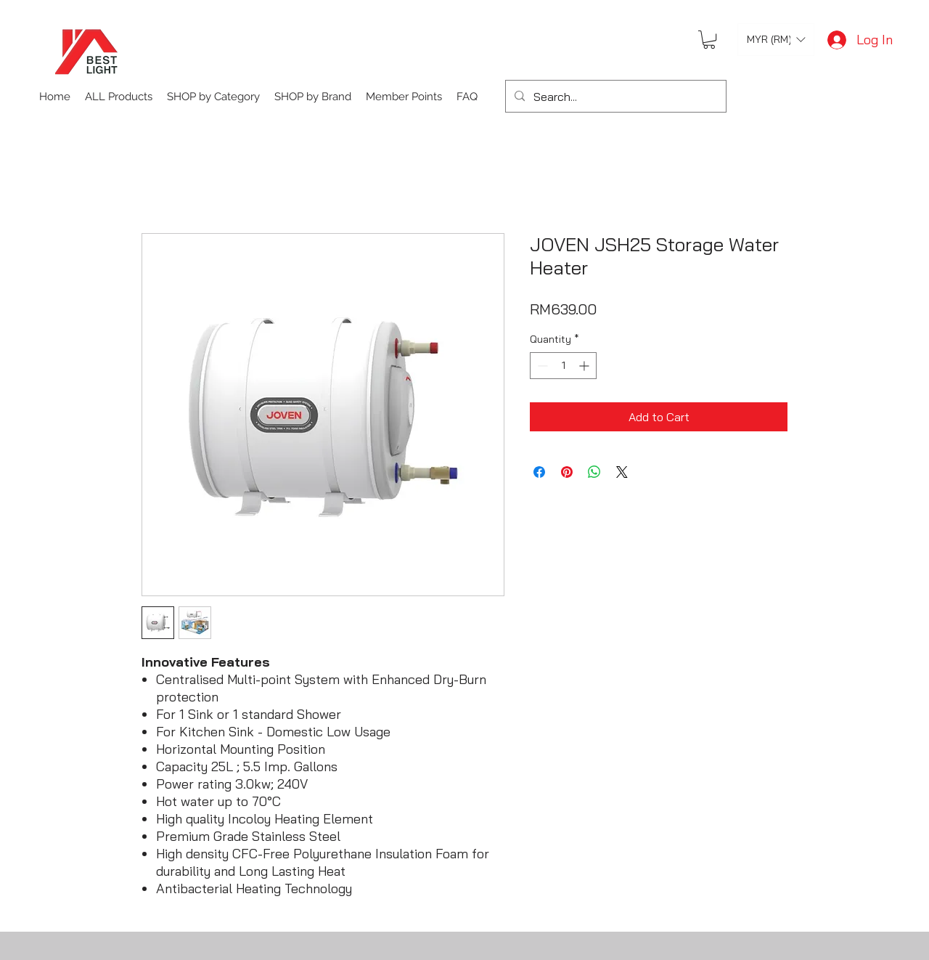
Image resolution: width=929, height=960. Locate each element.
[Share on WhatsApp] (594, 472)
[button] (709, 39)
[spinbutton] (563, 365)
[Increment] (585, 365)
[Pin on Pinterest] (567, 472)
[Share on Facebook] (539, 472)
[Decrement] (541, 365)
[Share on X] (622, 472)
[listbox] (775, 39)
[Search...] (614, 97)
